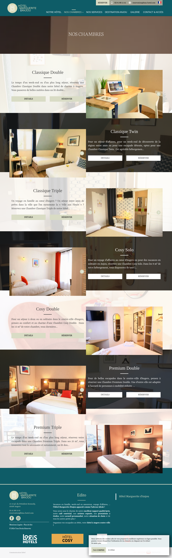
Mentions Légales (15, 524)
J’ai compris (98, 550)
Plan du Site (28, 524)
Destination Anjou (116, 12)
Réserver (102, 2)
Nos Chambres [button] (73, 12)
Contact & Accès (153, 12)
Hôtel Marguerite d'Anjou (134, 496)
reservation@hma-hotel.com (144, 2)
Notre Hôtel (53, 12)
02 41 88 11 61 (120, 2)
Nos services (94, 12)
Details (28, 98)
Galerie (135, 12)
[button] (159, 2)
